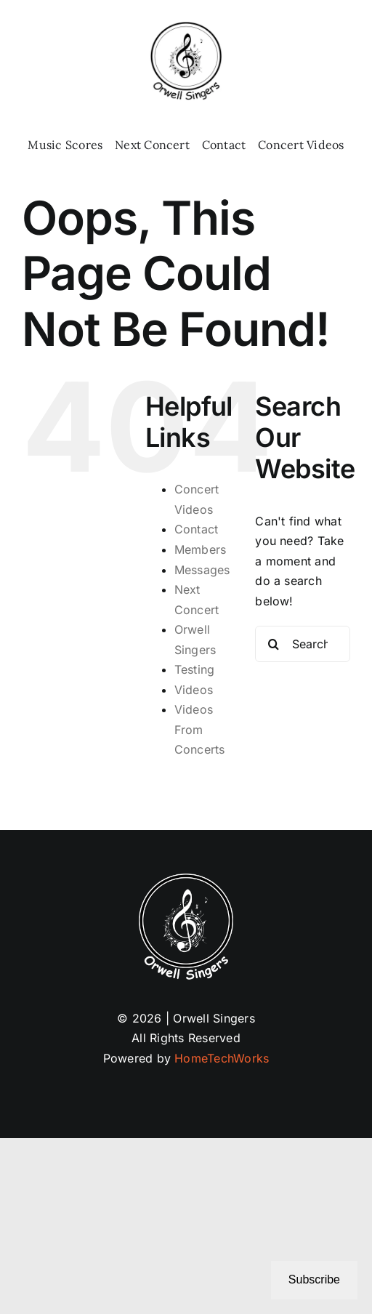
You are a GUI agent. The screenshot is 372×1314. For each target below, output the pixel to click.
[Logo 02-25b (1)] (186, 27)
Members (200, 549)
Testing (194, 669)
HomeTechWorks (221, 1058)
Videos (193, 689)
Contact (196, 529)
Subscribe (314, 1279)
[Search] (273, 644)
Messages (202, 570)
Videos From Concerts (199, 729)
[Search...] (302, 644)
